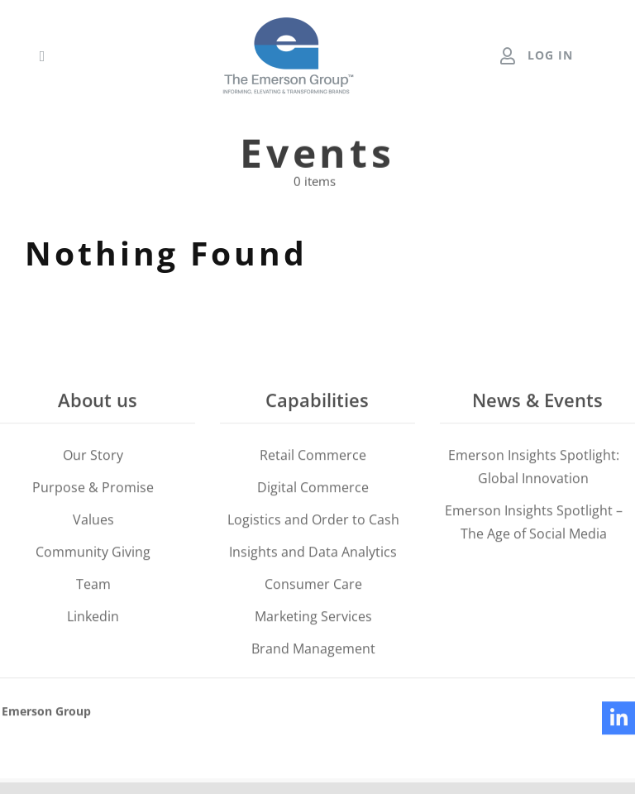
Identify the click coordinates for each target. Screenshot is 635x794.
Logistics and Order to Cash (313, 523)
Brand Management (313, 652)
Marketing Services (313, 619)
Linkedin (93, 619)
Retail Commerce (313, 458)
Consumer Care (313, 587)
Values (93, 523)
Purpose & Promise (93, 490)
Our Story (93, 458)
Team (93, 587)
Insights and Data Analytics (313, 555)
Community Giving (93, 555)
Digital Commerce (313, 490)
